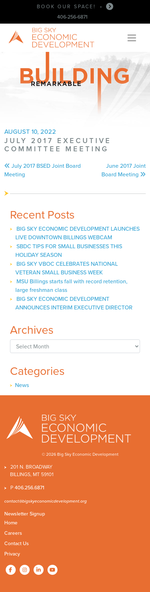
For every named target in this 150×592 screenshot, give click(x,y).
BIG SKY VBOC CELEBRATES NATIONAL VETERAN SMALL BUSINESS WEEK (66, 268)
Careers (13, 533)
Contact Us (16, 543)
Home (11, 523)
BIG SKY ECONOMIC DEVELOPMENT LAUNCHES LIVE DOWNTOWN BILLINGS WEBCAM (77, 233)
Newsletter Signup (24, 514)
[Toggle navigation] (131, 38)
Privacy (12, 554)
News (22, 385)
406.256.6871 (29, 487)
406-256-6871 (72, 17)
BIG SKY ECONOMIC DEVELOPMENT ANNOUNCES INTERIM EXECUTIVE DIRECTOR (73, 303)
